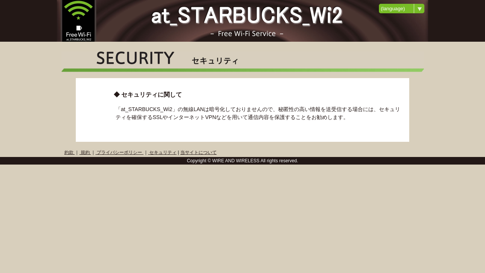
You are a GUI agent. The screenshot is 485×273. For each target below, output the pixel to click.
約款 (69, 152)
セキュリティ (162, 152)
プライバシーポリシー (119, 152)
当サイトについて (198, 152)
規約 (85, 152)
